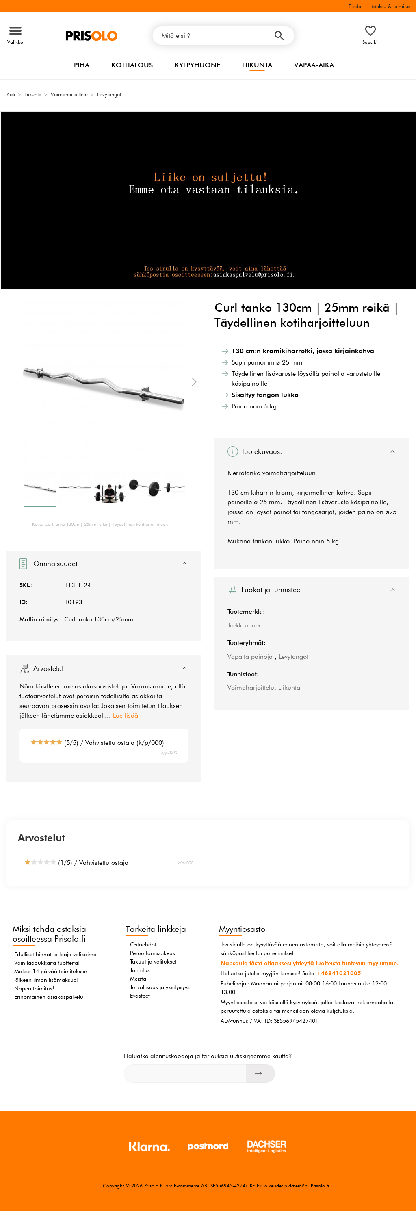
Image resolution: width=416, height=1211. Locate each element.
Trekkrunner (244, 625)
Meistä (138, 978)
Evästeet (140, 995)
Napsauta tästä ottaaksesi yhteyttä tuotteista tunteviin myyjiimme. (310, 963)
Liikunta (257, 65)
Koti (10, 94)
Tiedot (355, 6)
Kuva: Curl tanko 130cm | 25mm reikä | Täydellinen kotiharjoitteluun (100, 524)
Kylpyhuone (197, 65)
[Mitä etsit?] (223, 35)
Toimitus (140, 970)
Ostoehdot (143, 944)
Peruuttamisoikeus (152, 953)
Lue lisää (125, 715)
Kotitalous (132, 65)
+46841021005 (338, 973)
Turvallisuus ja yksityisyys (160, 987)
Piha (81, 65)
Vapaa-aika (314, 65)
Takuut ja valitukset (153, 961)
